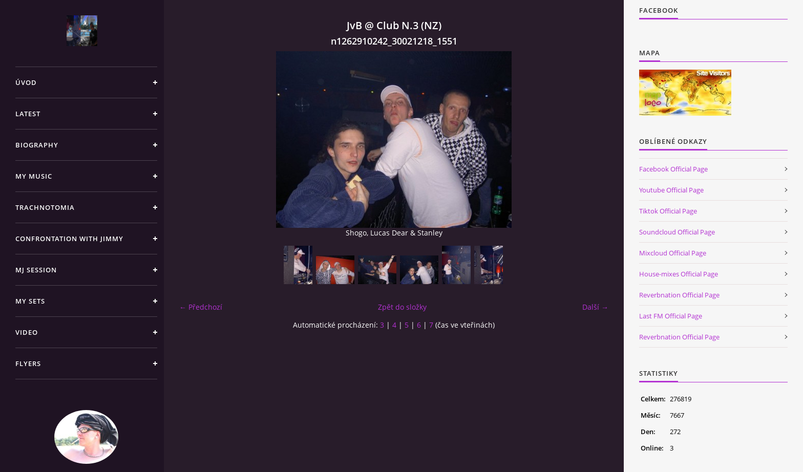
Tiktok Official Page (668, 211)
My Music (33, 176)
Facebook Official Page (673, 169)
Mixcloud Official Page (672, 253)
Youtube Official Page (671, 190)
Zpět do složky (402, 307)
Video (26, 332)
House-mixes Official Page (678, 273)
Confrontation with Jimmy (69, 238)
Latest (27, 113)
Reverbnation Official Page (679, 294)
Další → (595, 307)
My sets (30, 301)
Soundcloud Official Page (677, 232)
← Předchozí (200, 307)
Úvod (26, 82)
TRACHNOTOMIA (45, 207)
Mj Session (36, 269)
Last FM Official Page (670, 315)
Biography (36, 144)
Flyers (28, 363)
